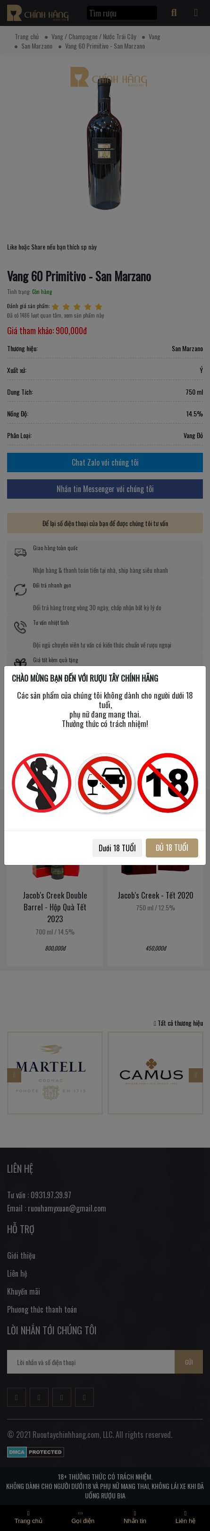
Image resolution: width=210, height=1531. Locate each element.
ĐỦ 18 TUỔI (172, 847)
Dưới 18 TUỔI (117, 848)
